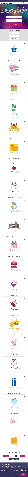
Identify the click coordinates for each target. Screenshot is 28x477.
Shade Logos (14, 38)
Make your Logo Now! (14, 459)
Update (14, 24)
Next (22, 456)
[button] (27, 35)
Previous (6, 456)
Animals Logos (14, 32)
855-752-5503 (9, 0)
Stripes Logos (14, 35)
